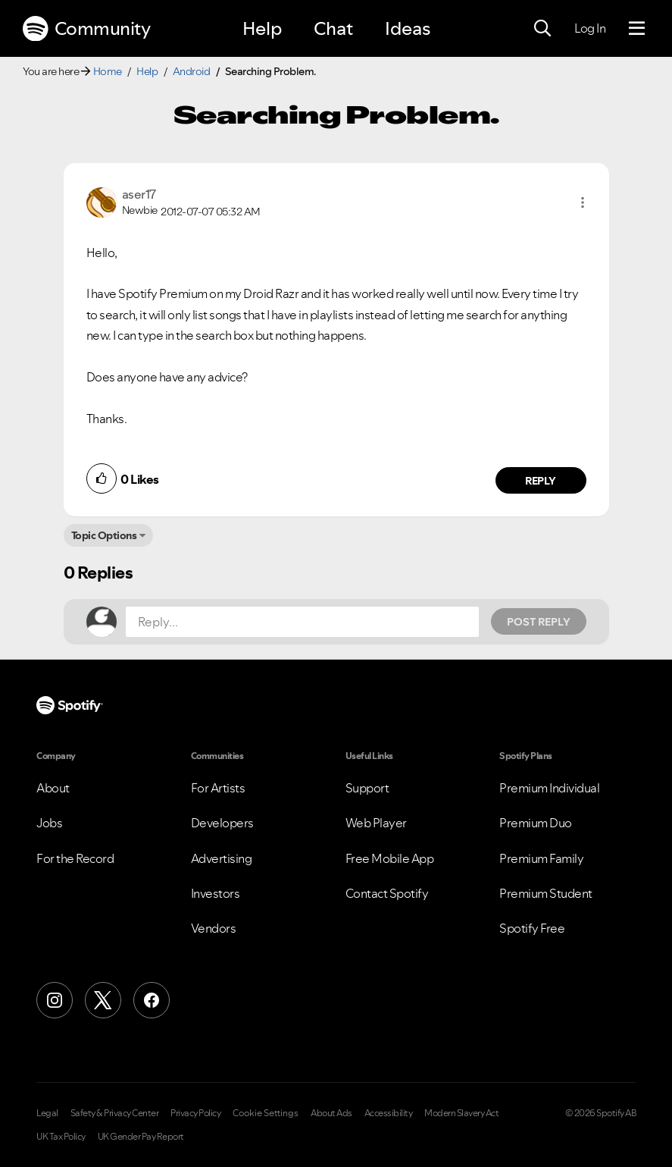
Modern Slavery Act (461, 1113)
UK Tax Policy (61, 1137)
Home (107, 71)
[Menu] (636, 28)
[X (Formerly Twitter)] (103, 1000)
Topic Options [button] (104, 535)
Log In (589, 28)
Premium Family (541, 858)
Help (262, 28)
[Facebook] (151, 1000)
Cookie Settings (265, 1113)
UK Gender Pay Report (141, 1137)
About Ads (331, 1113)
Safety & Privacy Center (114, 1113)
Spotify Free (531, 928)
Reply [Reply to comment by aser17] (540, 480)
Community (86, 29)
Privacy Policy (195, 1113)
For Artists (218, 788)
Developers (222, 822)
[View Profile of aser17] (139, 194)
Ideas (407, 28)
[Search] (542, 29)
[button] (582, 202)
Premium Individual (549, 788)
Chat (333, 28)
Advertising (221, 858)
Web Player (376, 822)
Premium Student (545, 893)
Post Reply (538, 621)
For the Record (75, 858)
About (53, 788)
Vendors (213, 928)
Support (367, 788)
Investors (215, 893)
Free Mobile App (389, 858)
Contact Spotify (387, 893)
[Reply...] (302, 622)
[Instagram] (54, 1000)
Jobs (49, 822)
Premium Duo (535, 822)
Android (192, 71)
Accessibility (388, 1113)
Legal (47, 1113)
